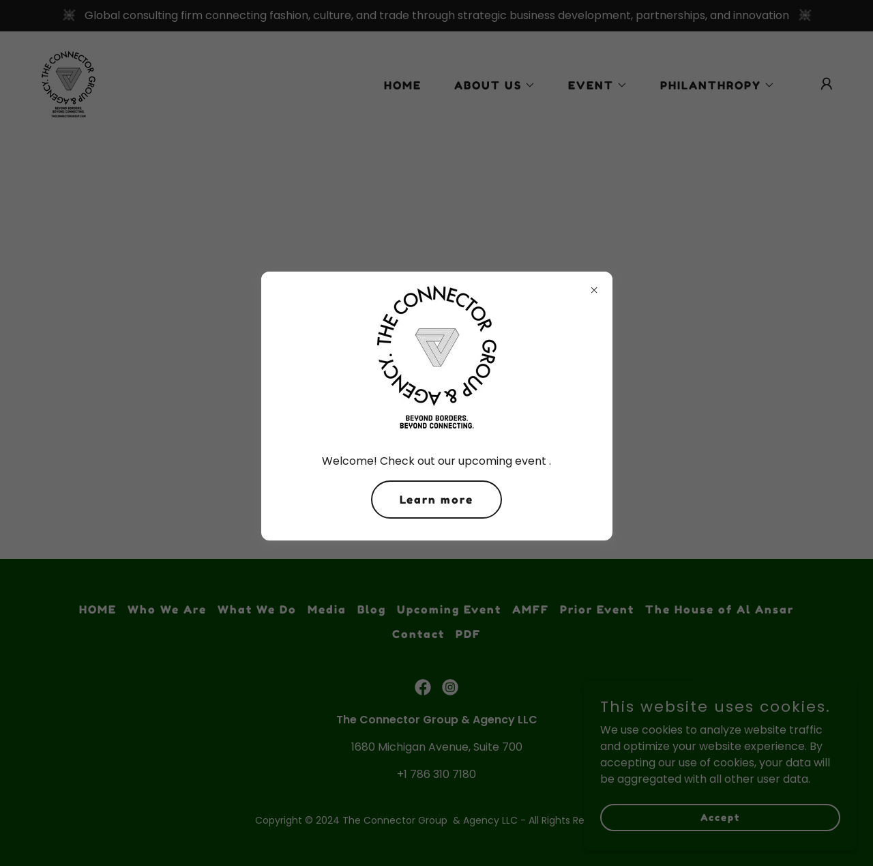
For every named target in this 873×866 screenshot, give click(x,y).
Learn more (436, 499)
